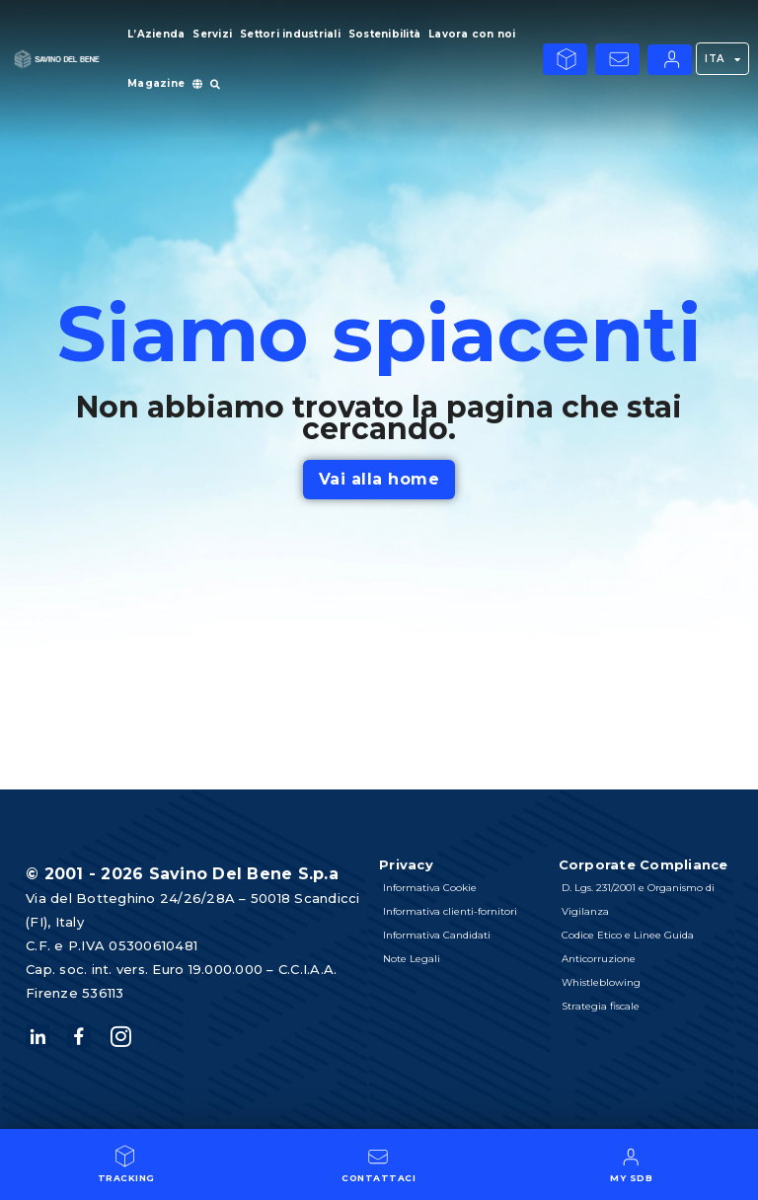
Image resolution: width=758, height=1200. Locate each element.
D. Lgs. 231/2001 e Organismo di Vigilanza (639, 899)
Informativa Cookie (430, 887)
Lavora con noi (472, 34)
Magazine (156, 83)
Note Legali (411, 958)
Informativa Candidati (437, 935)
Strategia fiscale (602, 1006)
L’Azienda (156, 34)
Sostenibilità (384, 34)
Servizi (212, 34)
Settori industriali (290, 34)
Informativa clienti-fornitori (450, 911)
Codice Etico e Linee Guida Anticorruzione (629, 947)
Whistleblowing (602, 982)
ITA (722, 59)
